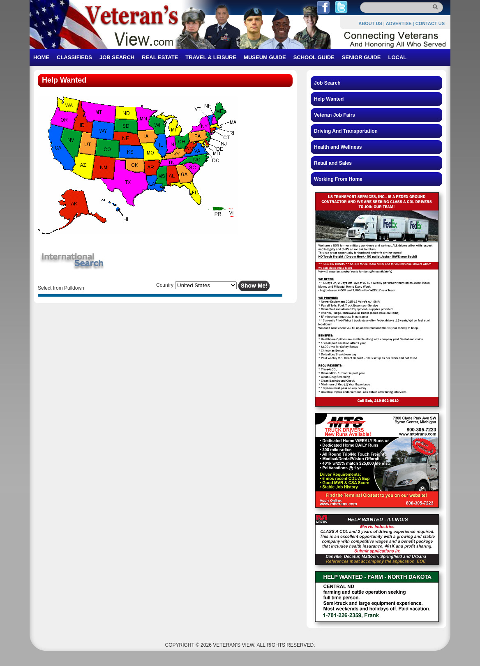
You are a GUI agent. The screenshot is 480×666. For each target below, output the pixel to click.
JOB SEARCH (116, 57)
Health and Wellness (338, 147)
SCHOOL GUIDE (314, 57)
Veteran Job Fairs (334, 115)
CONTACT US (430, 23)
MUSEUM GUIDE (265, 57)
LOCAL (397, 57)
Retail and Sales (333, 163)
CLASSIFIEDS (74, 57)
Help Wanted (329, 99)
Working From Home (338, 179)
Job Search (327, 83)
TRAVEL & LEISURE (210, 57)
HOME (41, 57)
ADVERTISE (399, 23)
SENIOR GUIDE (361, 57)
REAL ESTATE (160, 57)
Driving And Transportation (346, 131)
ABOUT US (370, 23)
